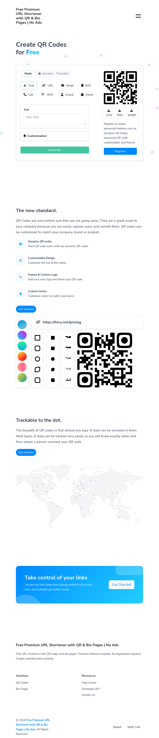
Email (67, 86)
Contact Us (88, 695)
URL (48, 86)
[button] (55, 136)
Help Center (89, 683)
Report (117, 727)
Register (120, 151)
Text (29, 86)
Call (28, 95)
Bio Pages (22, 689)
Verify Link (133, 727)
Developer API (91, 689)
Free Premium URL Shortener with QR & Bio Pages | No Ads (33, 724)
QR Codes (22, 683)
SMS (86, 86)
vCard (67, 95)
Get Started (26, 309)
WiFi (47, 95)
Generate (54, 150)
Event (87, 95)
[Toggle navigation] (138, 16)
